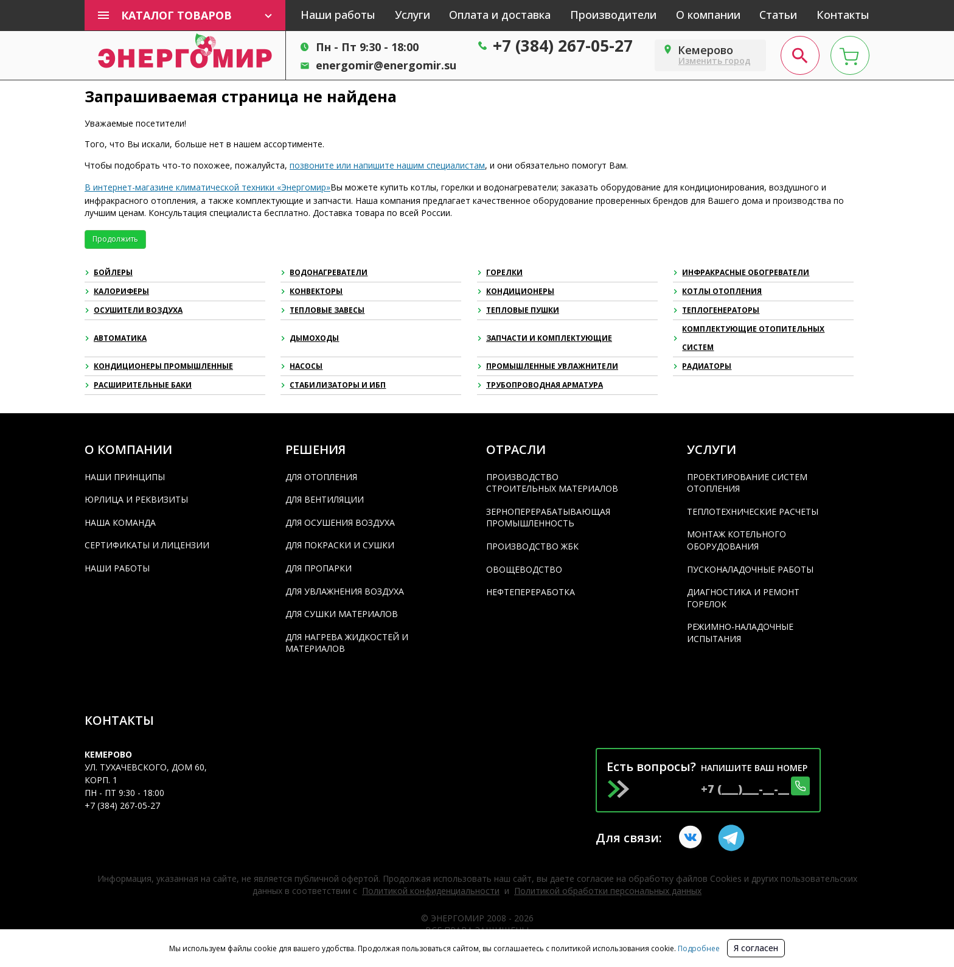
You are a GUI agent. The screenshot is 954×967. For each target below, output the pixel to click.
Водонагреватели (323, 272)
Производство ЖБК (532, 546)
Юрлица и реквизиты (136, 499)
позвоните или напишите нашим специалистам (387, 165)
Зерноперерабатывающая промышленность (548, 517)
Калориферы (117, 291)
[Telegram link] (731, 838)
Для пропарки (318, 568)
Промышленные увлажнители (547, 366)
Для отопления (321, 477)
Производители (613, 14)
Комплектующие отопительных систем (748, 338)
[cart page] (849, 55)
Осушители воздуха (134, 310)
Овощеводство (524, 569)
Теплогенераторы (716, 310)
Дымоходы (309, 338)
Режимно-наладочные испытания (740, 632)
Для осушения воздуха (340, 522)
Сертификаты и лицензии (147, 545)
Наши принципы (125, 477)
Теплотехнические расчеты (752, 511)
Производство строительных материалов (552, 483)
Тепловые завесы (322, 310)
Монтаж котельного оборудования (736, 540)
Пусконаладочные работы (750, 569)
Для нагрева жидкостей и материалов (346, 643)
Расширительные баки (138, 385)
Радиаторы (702, 366)
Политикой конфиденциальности (431, 890)
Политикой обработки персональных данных (608, 890)
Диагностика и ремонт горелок (743, 598)
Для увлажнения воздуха (344, 591)
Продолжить (115, 239)
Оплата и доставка (500, 14)
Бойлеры (109, 272)
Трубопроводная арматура (540, 385)
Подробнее (698, 948)
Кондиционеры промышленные (159, 366)
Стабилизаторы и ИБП (333, 385)
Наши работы (338, 14)
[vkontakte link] (692, 838)
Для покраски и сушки (339, 545)
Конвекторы (311, 291)
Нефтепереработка (530, 592)
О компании (708, 14)
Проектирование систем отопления (747, 483)
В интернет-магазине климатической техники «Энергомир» (207, 187)
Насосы (301, 366)
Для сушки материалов (341, 614)
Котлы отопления (717, 291)
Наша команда (120, 522)
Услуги (412, 14)
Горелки (500, 272)
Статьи (778, 14)
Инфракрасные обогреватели (741, 272)
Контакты (842, 14)
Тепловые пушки (518, 310)
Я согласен (756, 948)
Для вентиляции (324, 499)
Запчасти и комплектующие (544, 338)
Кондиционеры (515, 291)
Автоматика (116, 338)
